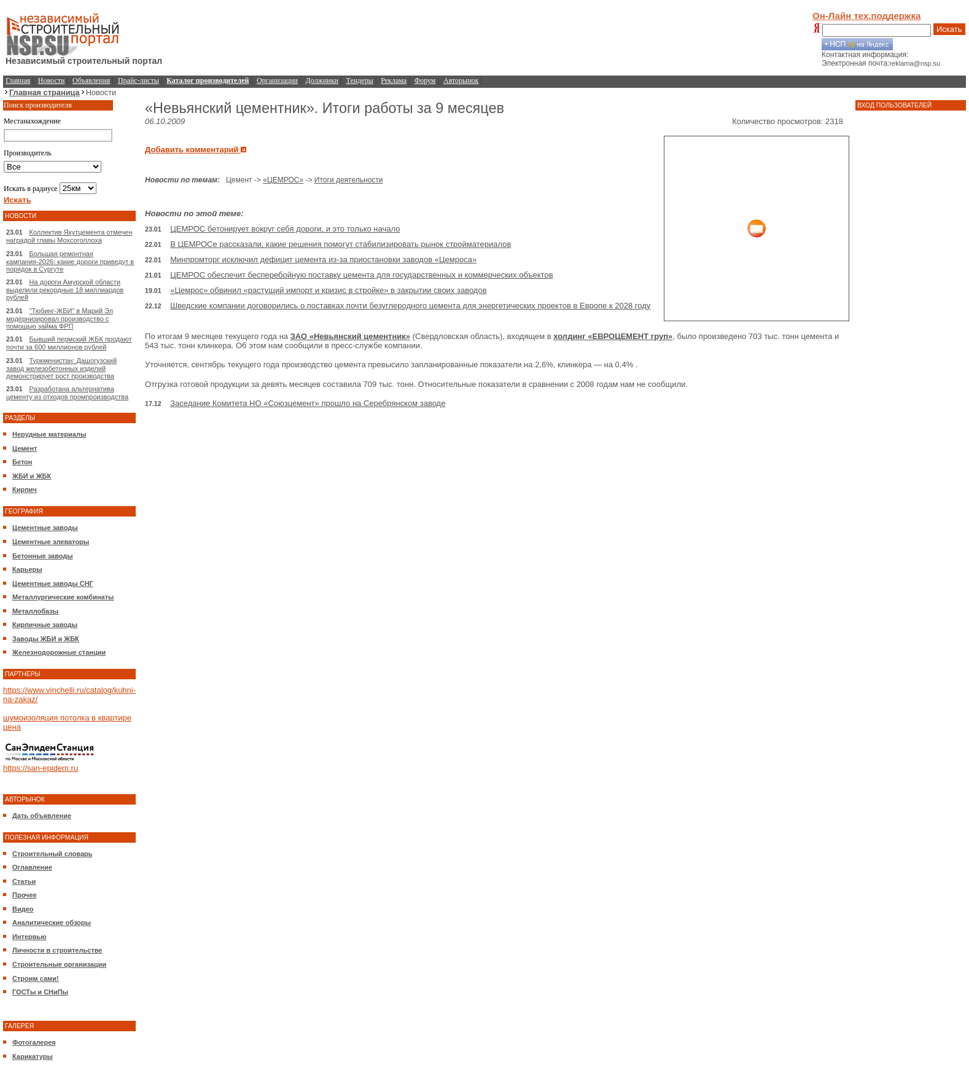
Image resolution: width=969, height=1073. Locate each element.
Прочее (24, 895)
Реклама (394, 80)
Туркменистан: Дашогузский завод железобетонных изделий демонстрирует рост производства (61, 368)
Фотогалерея (34, 1042)
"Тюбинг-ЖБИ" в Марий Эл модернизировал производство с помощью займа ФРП (59, 318)
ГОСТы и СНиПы (40, 992)
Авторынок (460, 80)
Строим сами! (35, 978)
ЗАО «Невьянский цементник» (350, 336)
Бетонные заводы (42, 556)
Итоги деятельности (348, 180)
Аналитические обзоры (51, 922)
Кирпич (24, 489)
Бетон (22, 462)
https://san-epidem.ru (40, 768)
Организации (277, 80)
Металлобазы (35, 611)
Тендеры (359, 80)
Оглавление (32, 867)
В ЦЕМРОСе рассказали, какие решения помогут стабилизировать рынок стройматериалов (340, 244)
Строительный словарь (52, 853)
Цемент (24, 448)
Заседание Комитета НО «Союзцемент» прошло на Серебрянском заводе (307, 403)
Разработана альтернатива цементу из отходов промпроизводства (67, 392)
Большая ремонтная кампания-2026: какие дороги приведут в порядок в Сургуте (70, 261)
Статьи (24, 881)
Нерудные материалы (49, 434)
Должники (322, 80)
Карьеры (27, 569)
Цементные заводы (45, 527)
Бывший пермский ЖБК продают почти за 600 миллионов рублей (68, 343)
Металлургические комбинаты (63, 597)
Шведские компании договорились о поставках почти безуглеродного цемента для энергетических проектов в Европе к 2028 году (410, 305)
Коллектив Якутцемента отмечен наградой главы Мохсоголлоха (69, 236)
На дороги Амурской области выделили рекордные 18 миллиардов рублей (64, 289)
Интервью (29, 936)
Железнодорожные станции (59, 652)
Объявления (91, 80)
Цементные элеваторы (50, 541)
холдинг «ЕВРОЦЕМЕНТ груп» (612, 336)
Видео (23, 909)
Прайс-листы (138, 80)
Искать (949, 29)
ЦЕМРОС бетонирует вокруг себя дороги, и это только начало (285, 228)
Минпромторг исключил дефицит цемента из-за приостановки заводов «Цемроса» (323, 259)
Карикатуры (32, 1056)
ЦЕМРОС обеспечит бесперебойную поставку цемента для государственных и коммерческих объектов (361, 274)
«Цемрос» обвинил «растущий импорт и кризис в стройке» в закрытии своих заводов (328, 290)
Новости (51, 80)
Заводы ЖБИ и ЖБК (45, 638)
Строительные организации (59, 964)
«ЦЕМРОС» (283, 180)
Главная (18, 80)
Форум (425, 80)
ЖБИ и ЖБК (31, 476)
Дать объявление (41, 815)
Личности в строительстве (57, 950)
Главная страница (44, 92)
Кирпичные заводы (44, 624)
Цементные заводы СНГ (52, 583)
